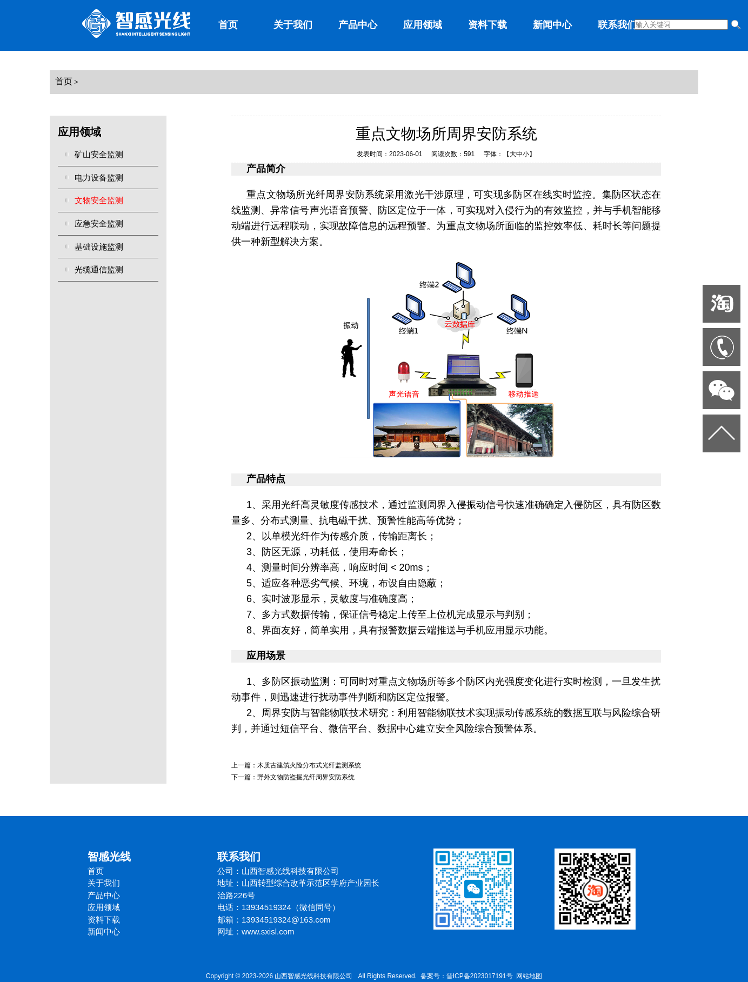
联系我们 (617, 24)
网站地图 (529, 976)
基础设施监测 (99, 246)
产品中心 (357, 24)
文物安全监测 (99, 200)
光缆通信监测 (99, 269)
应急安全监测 (99, 223)
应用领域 (422, 24)
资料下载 (487, 24)
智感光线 (109, 857)
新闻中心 (552, 24)
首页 (228, 24)
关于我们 (292, 24)
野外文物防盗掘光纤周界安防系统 (306, 777)
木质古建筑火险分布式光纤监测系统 (309, 765)
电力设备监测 (99, 177)
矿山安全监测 (99, 154)
